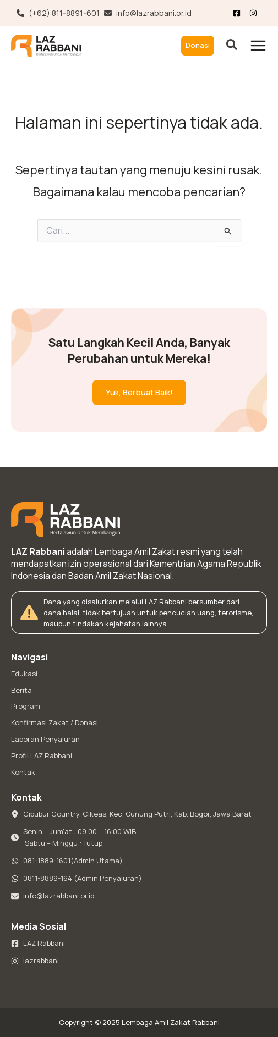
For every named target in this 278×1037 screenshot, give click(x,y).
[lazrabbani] (35, 961)
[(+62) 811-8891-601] (58, 13)
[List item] (255, 13)
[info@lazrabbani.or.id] (148, 13)
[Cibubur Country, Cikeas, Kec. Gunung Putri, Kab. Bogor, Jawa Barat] (131, 814)
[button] (197, 46)
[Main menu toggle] (258, 45)
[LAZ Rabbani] (38, 943)
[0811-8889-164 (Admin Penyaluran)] (76, 879)
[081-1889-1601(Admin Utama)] (67, 861)
